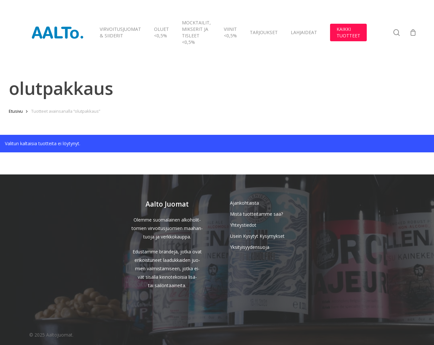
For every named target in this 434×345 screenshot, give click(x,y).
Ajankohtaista (244, 203)
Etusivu (16, 111)
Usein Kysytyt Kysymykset (257, 236)
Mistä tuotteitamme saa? (256, 214)
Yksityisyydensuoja (249, 247)
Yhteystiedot (243, 225)
